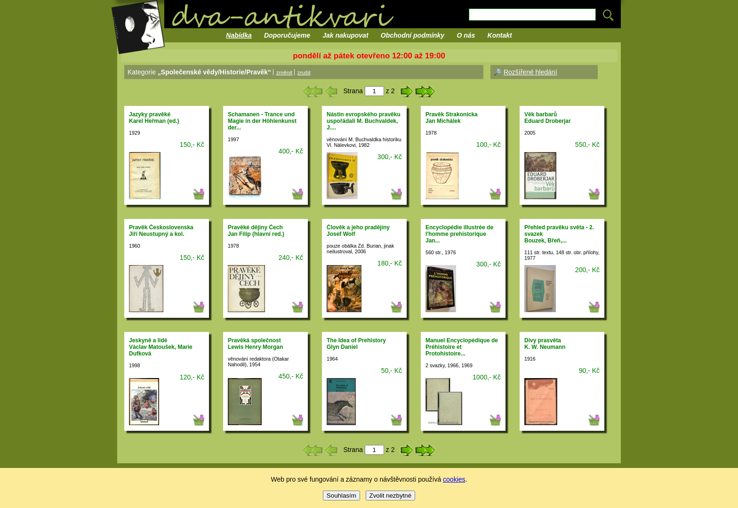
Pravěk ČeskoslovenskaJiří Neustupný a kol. (161, 230)
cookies (454, 479)
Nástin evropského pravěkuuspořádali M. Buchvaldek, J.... (364, 121)
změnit (284, 72)
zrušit (304, 72)
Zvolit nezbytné (390, 495)
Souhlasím (341, 495)
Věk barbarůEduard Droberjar (547, 117)
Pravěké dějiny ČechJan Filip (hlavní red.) (256, 230)
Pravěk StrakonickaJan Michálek (451, 117)
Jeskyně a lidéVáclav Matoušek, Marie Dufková (161, 347)
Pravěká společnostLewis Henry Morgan (255, 343)
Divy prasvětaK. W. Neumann (544, 343)
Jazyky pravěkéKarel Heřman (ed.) (154, 117)
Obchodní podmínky (412, 35)
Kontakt (500, 35)
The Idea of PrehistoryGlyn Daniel (356, 343)
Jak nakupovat (345, 35)
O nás (466, 35)
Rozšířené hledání (530, 72)
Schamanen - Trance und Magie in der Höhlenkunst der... (262, 121)
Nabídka (238, 35)
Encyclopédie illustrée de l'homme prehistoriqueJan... (459, 234)
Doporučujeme (287, 35)
